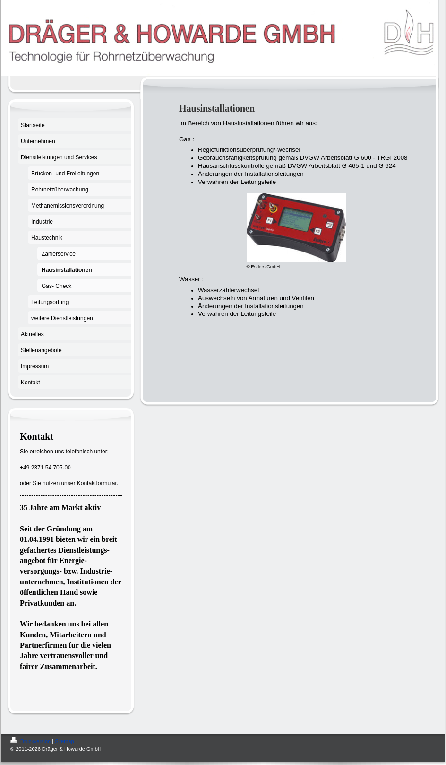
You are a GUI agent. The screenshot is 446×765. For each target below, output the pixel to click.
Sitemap (64, 741)
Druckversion (31, 741)
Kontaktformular (97, 483)
